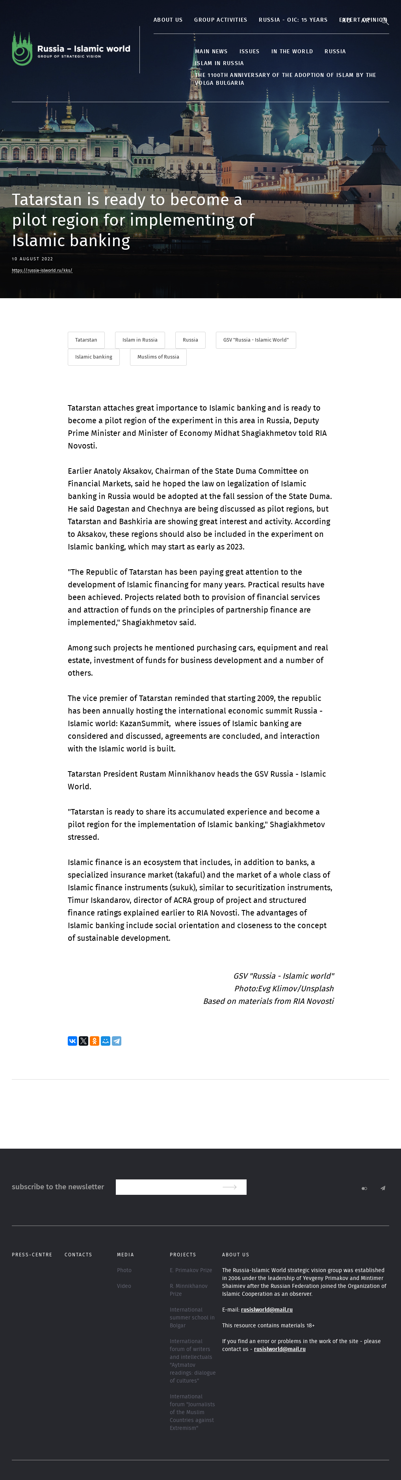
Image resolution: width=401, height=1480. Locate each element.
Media (125, 1254)
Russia (335, 51)
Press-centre (32, 1254)
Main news (211, 51)
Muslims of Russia (158, 357)
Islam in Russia (219, 63)
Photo (124, 1270)
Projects (183, 1254)
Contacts (79, 1254)
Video (124, 1286)
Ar (365, 20)
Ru (346, 20)
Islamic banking (93, 357)
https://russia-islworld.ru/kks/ (42, 270)
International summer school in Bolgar (192, 1318)
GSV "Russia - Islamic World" (256, 340)
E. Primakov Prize (191, 1270)
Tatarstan (86, 340)
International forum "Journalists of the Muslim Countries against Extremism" (192, 1412)
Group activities (220, 20)
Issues (249, 51)
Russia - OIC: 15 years (293, 20)
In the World (292, 51)
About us (168, 20)
